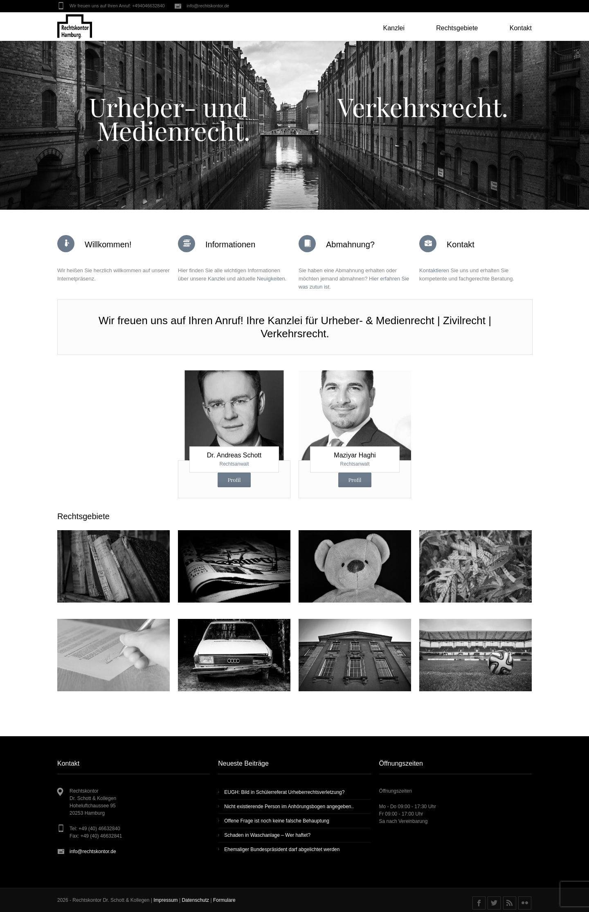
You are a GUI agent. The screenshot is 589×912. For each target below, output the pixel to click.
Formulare (224, 900)
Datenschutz (196, 900)
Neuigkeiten (271, 279)
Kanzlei (216, 279)
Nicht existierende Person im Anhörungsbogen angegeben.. (289, 806)
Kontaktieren (434, 270)
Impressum (166, 900)
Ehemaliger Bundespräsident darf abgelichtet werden (281, 849)
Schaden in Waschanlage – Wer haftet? (267, 835)
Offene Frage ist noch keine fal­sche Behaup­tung (276, 821)
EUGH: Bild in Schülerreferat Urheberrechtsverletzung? (284, 792)
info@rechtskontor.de (208, 5)
